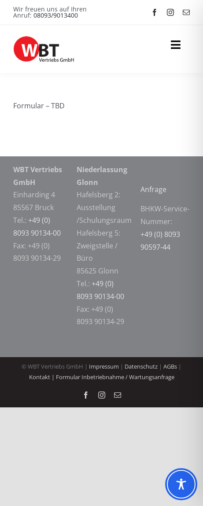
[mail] (186, 12)
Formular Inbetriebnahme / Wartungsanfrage (115, 377)
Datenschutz (141, 366)
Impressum (104, 366)
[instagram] (170, 12)
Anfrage (154, 189)
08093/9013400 (55, 15)
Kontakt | (42, 377)
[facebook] (154, 12)
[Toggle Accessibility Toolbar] (181, 484)
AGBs (170, 366)
